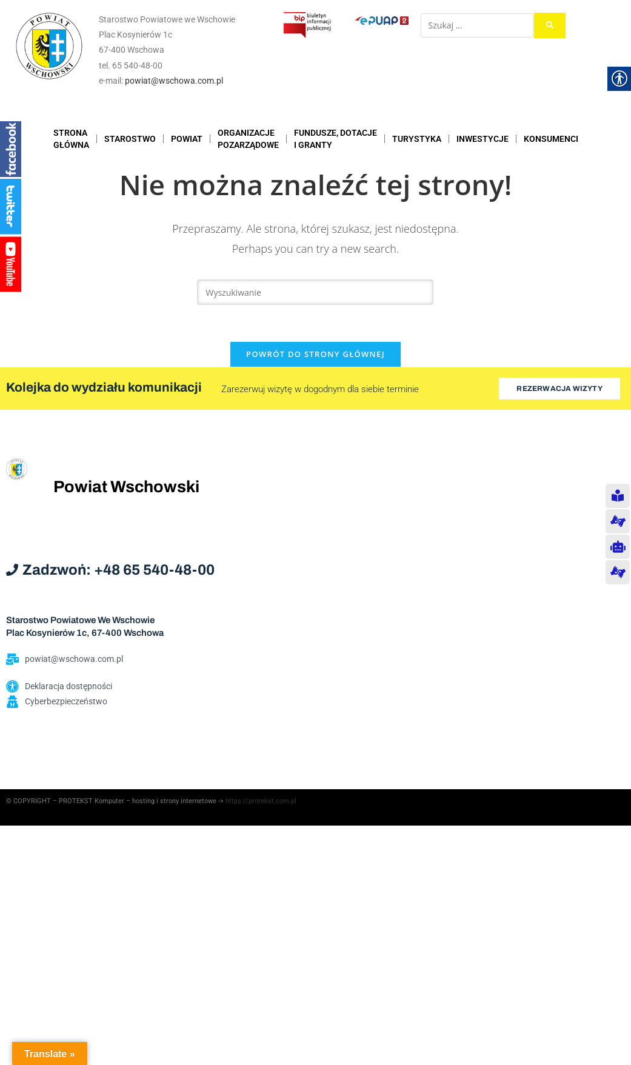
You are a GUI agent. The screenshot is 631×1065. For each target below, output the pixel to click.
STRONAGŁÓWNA (71, 139)
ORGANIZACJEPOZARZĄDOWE (248, 139)
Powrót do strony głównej (315, 354)
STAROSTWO (130, 139)
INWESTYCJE (482, 139)
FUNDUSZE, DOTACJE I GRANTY (335, 139)
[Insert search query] (315, 292)
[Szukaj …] (477, 25)
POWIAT (186, 139)
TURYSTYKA (416, 139)
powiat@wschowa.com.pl (174, 80)
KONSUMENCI (551, 139)
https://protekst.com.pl (260, 801)
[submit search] (549, 25)
